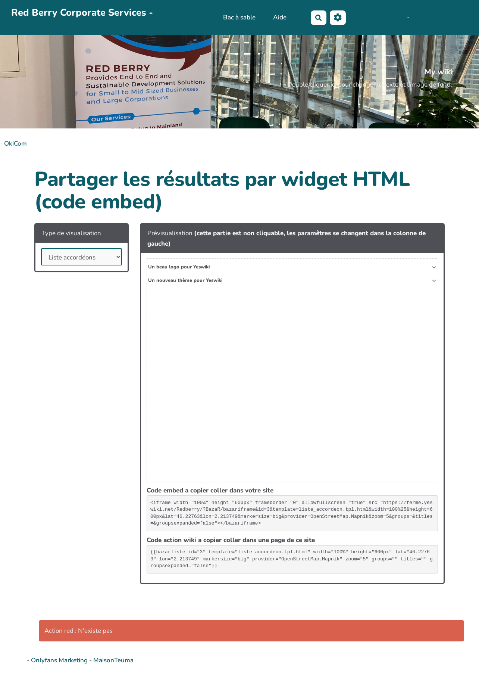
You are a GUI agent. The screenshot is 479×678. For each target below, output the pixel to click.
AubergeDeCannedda (442, 17)
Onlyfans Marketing (60, 660)
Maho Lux (391, 17)
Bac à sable (239, 17)
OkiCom (15, 143)
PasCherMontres (29, 27)
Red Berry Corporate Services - (82, 12)
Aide (280, 17)
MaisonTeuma (113, 660)
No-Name (361, 17)
